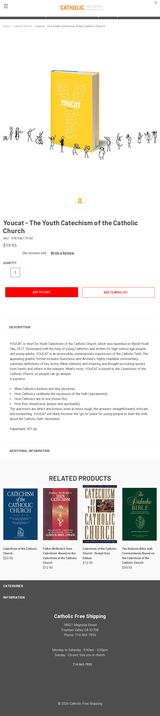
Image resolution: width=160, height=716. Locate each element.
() (154, 2)
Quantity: (10, 263)
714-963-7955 (82, 664)
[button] (60, 253)
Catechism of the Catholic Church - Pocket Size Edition (100, 553)
